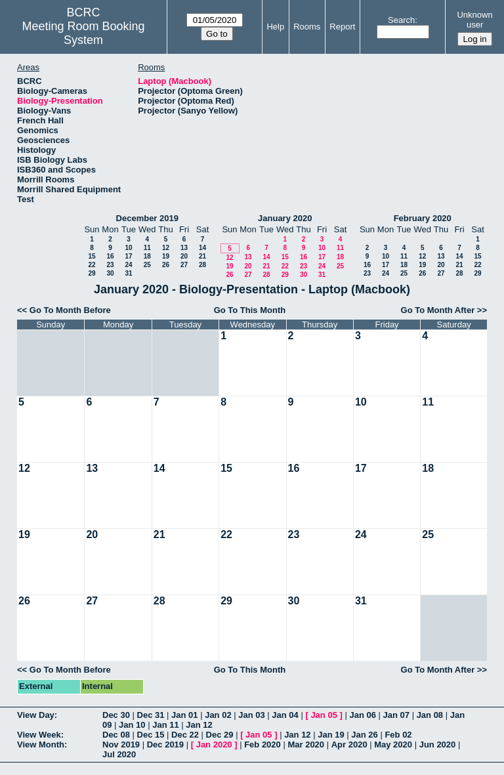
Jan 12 (199, 725)
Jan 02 (218, 715)
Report (342, 26)
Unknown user (474, 20)
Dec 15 (151, 735)
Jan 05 (323, 715)
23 (110, 264)
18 (147, 256)
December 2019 (147, 218)
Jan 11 (165, 725)
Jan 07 (396, 715)
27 (184, 264)
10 (128, 247)
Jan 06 (362, 715)
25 (147, 264)
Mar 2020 (305, 744)
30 (110, 273)
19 (165, 256)
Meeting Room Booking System (83, 33)
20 (184, 256)
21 (202, 256)
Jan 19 (331, 735)
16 (110, 256)
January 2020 (285, 218)
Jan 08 (430, 715)
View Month (40, 744)
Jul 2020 (119, 754)
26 (165, 264)
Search (401, 20)
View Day (35, 715)
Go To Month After (438, 310)
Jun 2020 (437, 744)
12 (165, 247)
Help (275, 26)
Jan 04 (285, 715)
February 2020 (423, 218)
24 (128, 264)
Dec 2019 (165, 744)
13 (184, 247)
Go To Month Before (70, 310)
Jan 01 (184, 715)
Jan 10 (132, 725)
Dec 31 (151, 715)
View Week (39, 735)
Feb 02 (398, 735)
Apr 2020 (349, 744)
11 (147, 247)
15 (91, 256)
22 (91, 264)
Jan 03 (251, 715)
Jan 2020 (214, 744)
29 (91, 273)
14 (202, 247)
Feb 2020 (262, 744)
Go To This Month (250, 310)
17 (128, 256)
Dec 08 (116, 735)
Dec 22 (185, 735)
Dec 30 (116, 715)
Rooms (306, 26)
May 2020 (393, 744)
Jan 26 (364, 735)
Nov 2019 (121, 744)
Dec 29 (220, 735)
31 (128, 273)
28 (202, 264)
